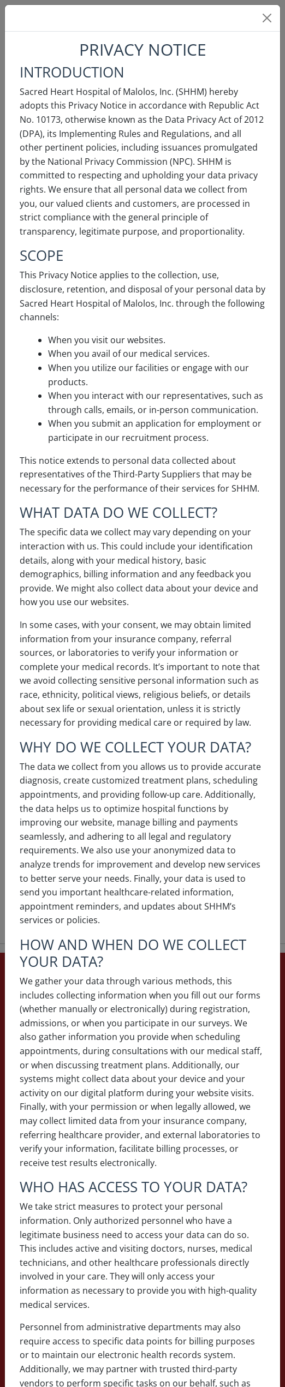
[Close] (267, 18)
